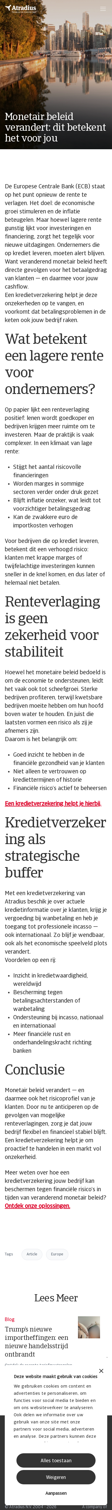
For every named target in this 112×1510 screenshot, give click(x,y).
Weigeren (56, 1477)
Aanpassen (56, 1493)
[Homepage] (20, 9)
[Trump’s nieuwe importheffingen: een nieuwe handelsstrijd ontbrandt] (52, 1348)
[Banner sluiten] (101, 1371)
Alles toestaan (56, 1461)
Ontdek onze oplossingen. (37, 1206)
